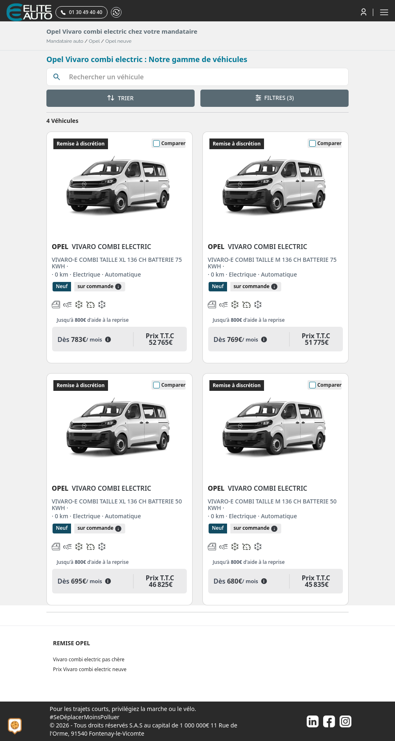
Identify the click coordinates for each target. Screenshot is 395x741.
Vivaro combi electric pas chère (88, 659)
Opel (94, 41)
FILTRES (274, 98)
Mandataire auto (64, 41)
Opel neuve (118, 41)
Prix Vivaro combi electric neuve (89, 669)
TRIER (120, 98)
